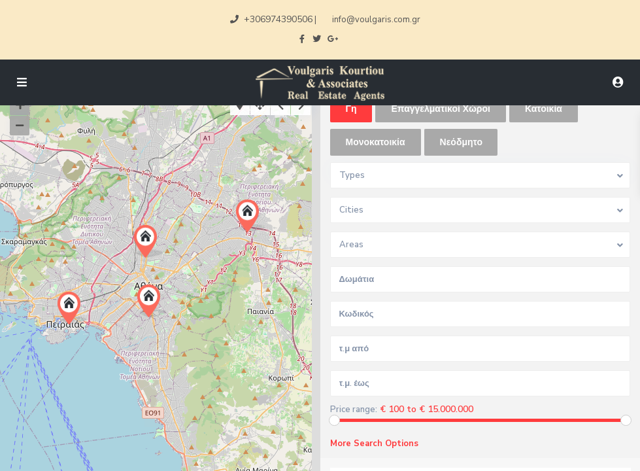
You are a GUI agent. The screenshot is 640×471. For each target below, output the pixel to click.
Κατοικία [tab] (543, 109)
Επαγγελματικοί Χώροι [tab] (440, 109)
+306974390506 (278, 19)
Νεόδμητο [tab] (461, 142)
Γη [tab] (351, 109)
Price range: (353, 410)
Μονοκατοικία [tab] (375, 142)
